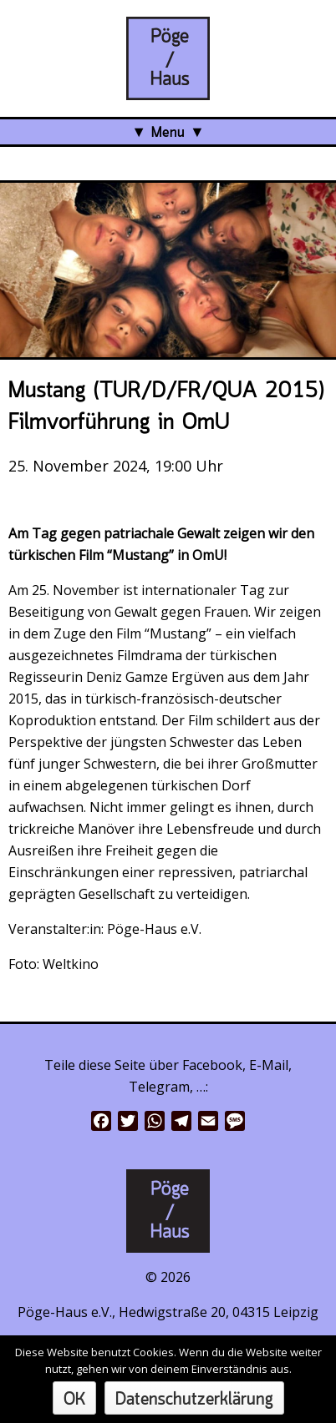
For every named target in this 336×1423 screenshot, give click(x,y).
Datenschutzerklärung (194, 1400)
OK (74, 1400)
